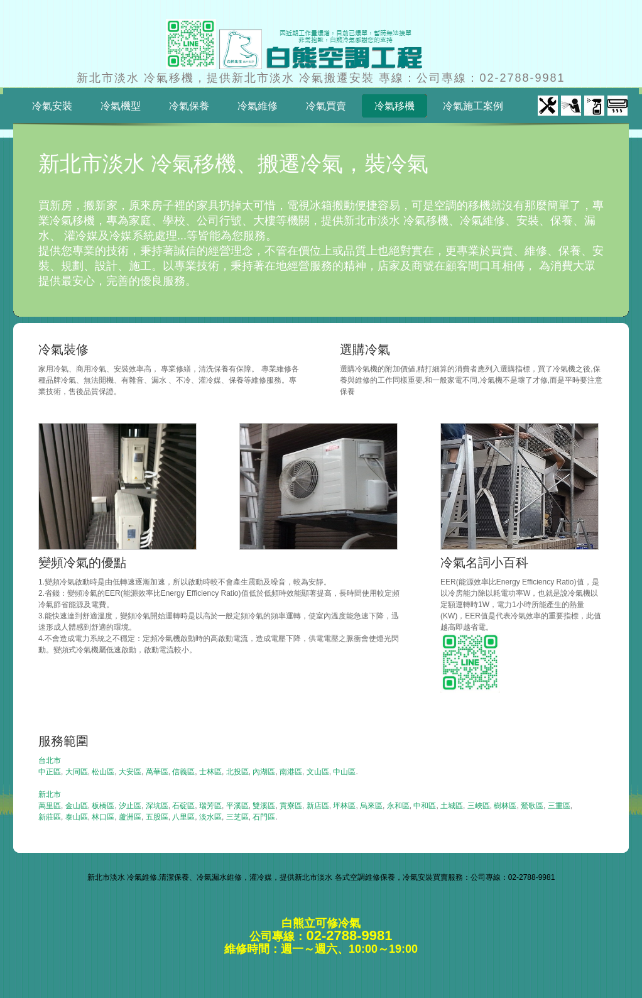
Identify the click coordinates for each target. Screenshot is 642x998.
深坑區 (157, 805)
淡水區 (210, 817)
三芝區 (237, 817)
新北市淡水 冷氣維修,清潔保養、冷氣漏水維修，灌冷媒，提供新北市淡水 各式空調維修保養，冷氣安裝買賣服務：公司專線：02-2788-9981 (321, 877)
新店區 (318, 805)
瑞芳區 (210, 805)
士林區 (210, 771)
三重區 (559, 805)
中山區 (344, 771)
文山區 (318, 771)
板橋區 (103, 805)
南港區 (291, 771)
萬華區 (157, 771)
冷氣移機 (390, 106)
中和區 (424, 805)
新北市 (49, 794)
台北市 (49, 760)
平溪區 (237, 805)
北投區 (237, 771)
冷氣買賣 (326, 106)
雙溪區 (264, 805)
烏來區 (371, 805)
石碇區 (183, 805)
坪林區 (344, 805)
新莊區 (49, 817)
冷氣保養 (189, 106)
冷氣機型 (121, 106)
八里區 (183, 817)
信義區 (183, 771)
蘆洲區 (130, 817)
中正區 (49, 771)
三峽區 (478, 805)
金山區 (76, 805)
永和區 (398, 805)
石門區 (264, 817)
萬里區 (49, 805)
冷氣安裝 (52, 106)
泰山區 (76, 817)
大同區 (76, 771)
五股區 (157, 817)
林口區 (103, 817)
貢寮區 (291, 805)
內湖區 (264, 771)
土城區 (451, 805)
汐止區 (130, 805)
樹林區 (505, 805)
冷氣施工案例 (473, 106)
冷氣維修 (257, 106)
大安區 (130, 771)
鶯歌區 (532, 805)
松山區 (103, 771)
